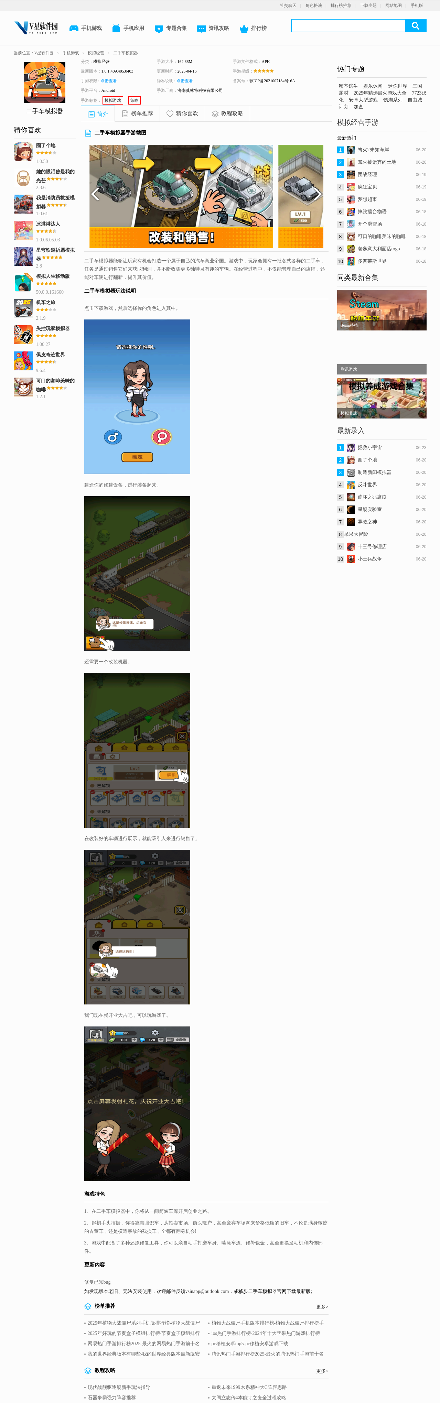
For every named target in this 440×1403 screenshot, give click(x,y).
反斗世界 (367, 484)
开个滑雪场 (370, 224)
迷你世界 (397, 86)
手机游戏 (85, 29)
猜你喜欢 (187, 113)
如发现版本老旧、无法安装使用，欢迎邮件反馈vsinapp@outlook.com (156, 1291)
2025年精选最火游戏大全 (380, 93)
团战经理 (367, 174)
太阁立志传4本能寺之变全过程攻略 (249, 1397)
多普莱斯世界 (372, 261)
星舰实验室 (370, 509)
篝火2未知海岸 (373, 149)
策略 (134, 100)
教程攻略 (232, 113)
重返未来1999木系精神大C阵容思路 (249, 1387)
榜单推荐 (142, 113)
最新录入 (351, 430)
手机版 (417, 5)
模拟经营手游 (357, 122)
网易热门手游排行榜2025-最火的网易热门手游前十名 (144, 1343)
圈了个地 (367, 460)
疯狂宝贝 (367, 186)
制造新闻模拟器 (374, 472)
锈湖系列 (393, 99)
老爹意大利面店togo (379, 248)
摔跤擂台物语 (372, 211)
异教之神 (367, 521)
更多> (322, 1306)
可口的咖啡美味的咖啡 (382, 236)
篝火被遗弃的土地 (377, 162)
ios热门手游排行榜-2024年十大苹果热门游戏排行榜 (266, 1333)
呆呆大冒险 (356, 534)
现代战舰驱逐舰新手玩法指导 (119, 1387)
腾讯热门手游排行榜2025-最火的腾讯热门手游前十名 (268, 1354)
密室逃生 (348, 86)
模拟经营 (96, 53)
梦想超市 (367, 199)
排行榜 (253, 29)
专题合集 (170, 29)
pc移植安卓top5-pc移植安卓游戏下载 (250, 1343)
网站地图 (393, 5)
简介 (102, 114)
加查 (358, 106)
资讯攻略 (212, 29)
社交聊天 (288, 5)
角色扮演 (313, 5)
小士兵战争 (370, 559)
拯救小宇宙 (370, 447)
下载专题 (368, 5)
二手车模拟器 (125, 53)
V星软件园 (44, 53)
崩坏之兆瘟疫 (372, 497)
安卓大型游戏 (363, 99)
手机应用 (127, 29)
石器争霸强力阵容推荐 (112, 1397)
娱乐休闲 (373, 86)
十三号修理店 (372, 546)
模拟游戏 (113, 100)
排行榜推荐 (341, 5)
